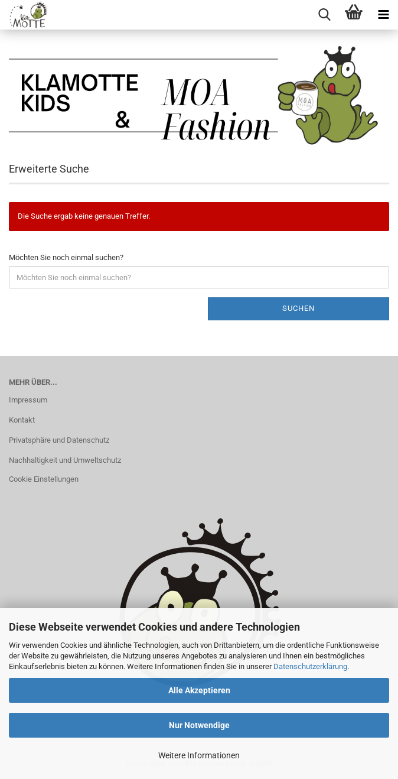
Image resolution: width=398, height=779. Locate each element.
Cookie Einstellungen (44, 479)
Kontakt (22, 420)
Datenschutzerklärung (310, 666)
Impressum (28, 399)
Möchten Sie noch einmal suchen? (66, 257)
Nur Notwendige (199, 725)
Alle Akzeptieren (199, 690)
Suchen (298, 308)
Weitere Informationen (199, 755)
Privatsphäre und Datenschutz (59, 440)
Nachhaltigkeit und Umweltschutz (65, 460)
